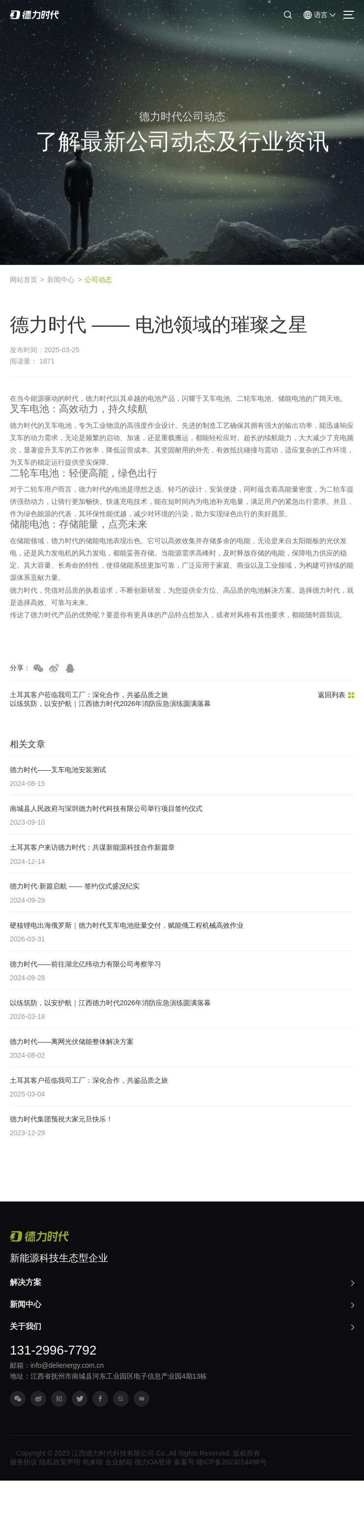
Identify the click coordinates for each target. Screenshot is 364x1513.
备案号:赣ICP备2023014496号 (220, 1462)
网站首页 (23, 280)
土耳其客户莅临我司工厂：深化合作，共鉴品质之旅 (89, 695)
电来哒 (93, 1462)
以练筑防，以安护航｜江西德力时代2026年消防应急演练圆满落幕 (110, 704)
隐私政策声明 (60, 1462)
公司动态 (98, 280)
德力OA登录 (153, 1462)
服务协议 (23, 1462)
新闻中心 (61, 280)
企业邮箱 (119, 1462)
